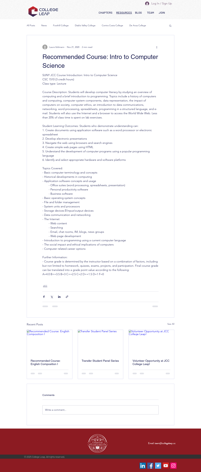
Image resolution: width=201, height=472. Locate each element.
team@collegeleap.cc (165, 443)
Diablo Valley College (85, 25)
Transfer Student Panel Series (100, 360)
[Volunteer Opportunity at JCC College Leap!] (151, 342)
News (44, 25)
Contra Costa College (112, 25)
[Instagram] (173, 466)
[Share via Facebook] (43, 296)
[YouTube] (166, 466)
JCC (45, 286)
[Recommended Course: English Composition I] (49, 342)
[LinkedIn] (143, 466)
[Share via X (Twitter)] (51, 296)
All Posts (31, 25)
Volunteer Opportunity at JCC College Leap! (151, 362)
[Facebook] (150, 466)
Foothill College (61, 25)
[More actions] (157, 47)
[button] (124, 12)
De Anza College (137, 25)
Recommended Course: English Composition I (45, 362)
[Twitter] (158, 466)
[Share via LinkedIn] (59, 296)
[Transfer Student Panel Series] (100, 342)
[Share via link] (66, 296)
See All (170, 324)
